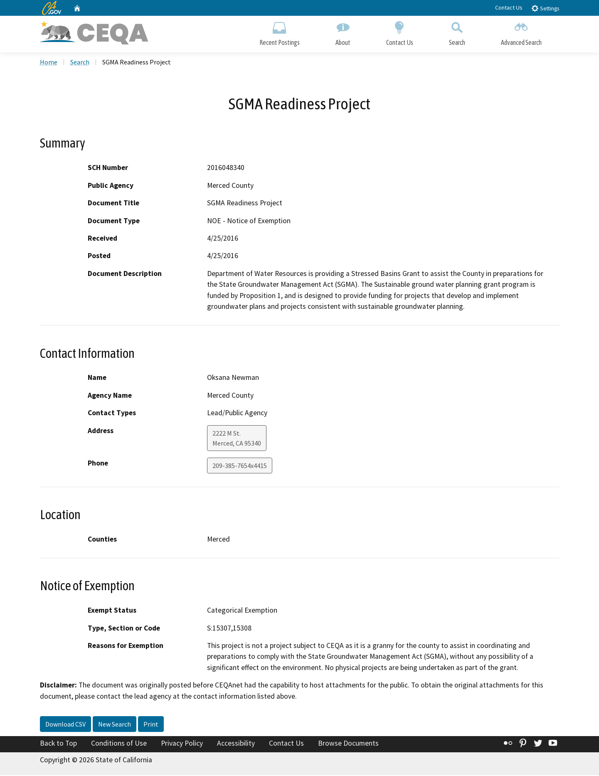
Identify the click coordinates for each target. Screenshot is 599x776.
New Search (114, 725)
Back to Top (58, 744)
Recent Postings (280, 32)
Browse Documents (348, 744)
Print (150, 725)
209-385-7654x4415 (239, 466)
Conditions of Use (119, 744)
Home (48, 63)
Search (457, 32)
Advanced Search (521, 32)
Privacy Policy (182, 744)
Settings (545, 8)
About (343, 32)
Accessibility (236, 744)
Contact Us (509, 7)
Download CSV (65, 725)
